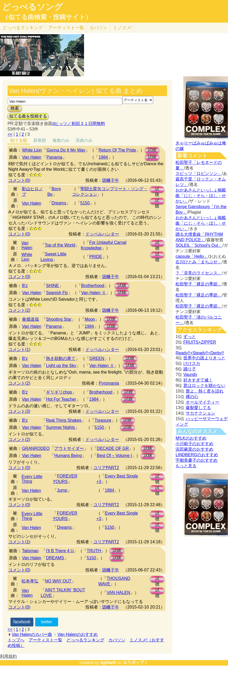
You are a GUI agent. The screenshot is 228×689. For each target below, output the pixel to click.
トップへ (16, 640)
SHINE (52, 285)
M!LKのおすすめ (190, 438)
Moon (90, 319)
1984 (103, 157)
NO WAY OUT (58, 581)
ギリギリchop (59, 392)
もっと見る (185, 466)
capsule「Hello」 (191, 256)
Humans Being (68, 455)
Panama (54, 157)
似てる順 (18, 140)
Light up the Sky (61, 365)
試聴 (152, 150)
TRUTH (94, 551)
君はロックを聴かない (204, 385)
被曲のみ (61, 140)
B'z (25, 285)
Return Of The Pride (117, 150)
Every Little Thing (32, 479)
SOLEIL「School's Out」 (198, 245)
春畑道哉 (30, 319)
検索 (15, 108)
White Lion (32, 150)
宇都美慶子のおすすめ (196, 460)
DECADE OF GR (113, 448)
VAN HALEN (118, 592)
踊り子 (189, 369)
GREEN (96, 358)
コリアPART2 (106, 467)
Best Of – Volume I (114, 455)
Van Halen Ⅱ (93, 292)
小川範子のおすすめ (194, 443)
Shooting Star (58, 319)
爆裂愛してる (198, 407)
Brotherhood (92, 285)
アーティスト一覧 (45, 640)
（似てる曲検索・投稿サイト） (47, 17)
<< (10, 134)
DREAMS (55, 558)
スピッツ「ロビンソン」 (198, 173)
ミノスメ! (122, 27)
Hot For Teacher (61, 399)
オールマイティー (202, 402)
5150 (85, 203)
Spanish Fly (57, 292)
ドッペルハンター (102, 234)
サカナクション (200, 413)
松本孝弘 (30, 581)
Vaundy (190, 374)
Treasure (103, 420)
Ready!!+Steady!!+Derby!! (199, 353)
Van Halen (32, 157)
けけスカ (191, 363)
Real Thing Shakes (63, 420)
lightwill (108, 662)
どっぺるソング (32, 7)
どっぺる (23, 27)
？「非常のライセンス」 (198, 273)
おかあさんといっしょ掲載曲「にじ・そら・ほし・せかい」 (200, 195)
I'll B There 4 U (60, 551)
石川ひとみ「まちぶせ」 (198, 262)
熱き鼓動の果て (60, 358)
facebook (21, 622)
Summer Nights (60, 427)
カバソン (98, 27)
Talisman (30, 551)
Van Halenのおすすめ (78, 634)
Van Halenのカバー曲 (32, 634)
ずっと (189, 336)
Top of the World (60, 245)
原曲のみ (84, 140)
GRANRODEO (36, 448)
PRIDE (95, 256)
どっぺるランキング (85, 640)
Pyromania (109, 383)
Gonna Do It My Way (65, 150)
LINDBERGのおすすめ (196, 454)
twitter (46, 622)
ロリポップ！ (135, 662)
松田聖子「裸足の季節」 (198, 284)
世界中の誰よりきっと (204, 358)
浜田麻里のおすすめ (194, 449)
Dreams (58, 203)
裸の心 (192, 396)
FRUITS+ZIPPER (199, 342)
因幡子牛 (110, 180)
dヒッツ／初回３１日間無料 (78, 123)
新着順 (39, 140)
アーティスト (66, 27)
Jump (62, 490)
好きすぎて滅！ (198, 380)
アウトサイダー (69, 448)
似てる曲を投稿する (28, 116)
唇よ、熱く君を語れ (205, 391)
